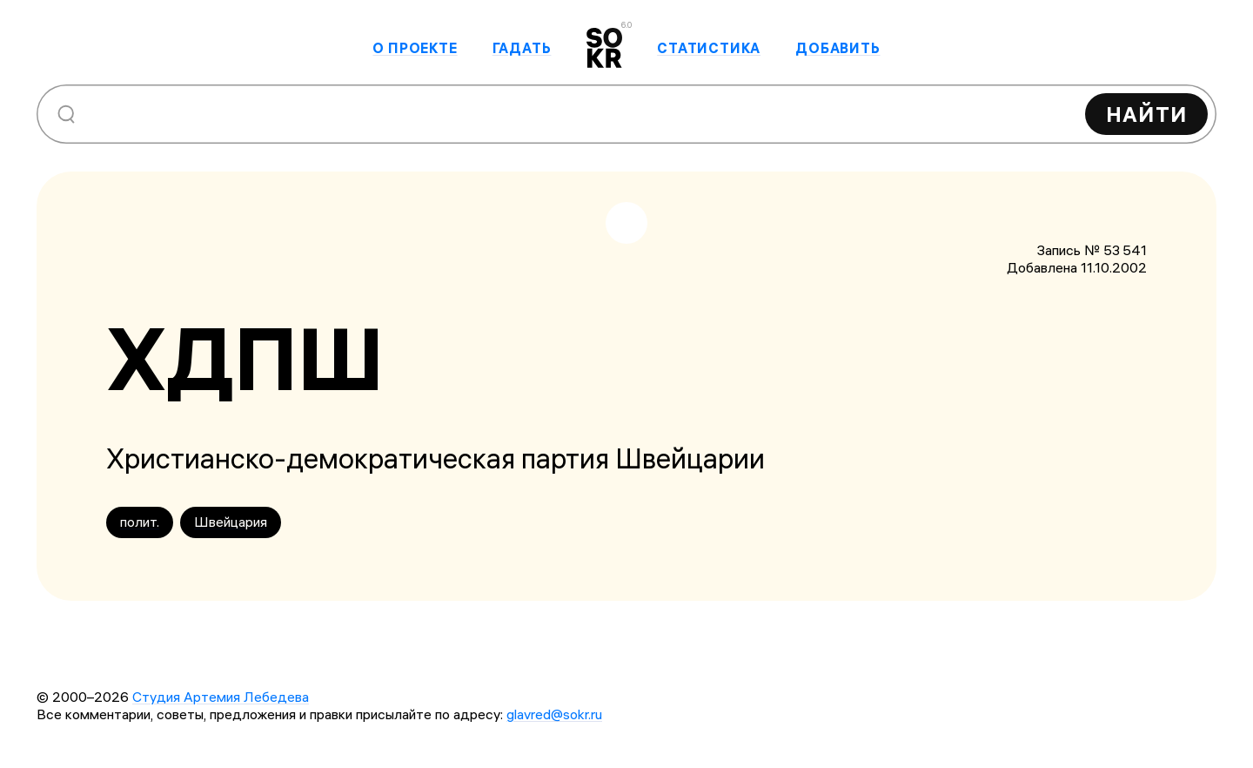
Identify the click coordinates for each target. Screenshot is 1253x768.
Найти (1146, 114)
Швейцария (230, 521)
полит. (139, 521)
